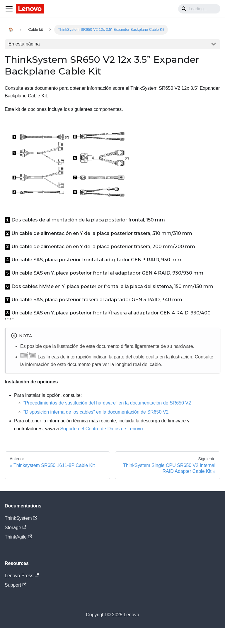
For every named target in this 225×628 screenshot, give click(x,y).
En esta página (24, 43)
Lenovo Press (22, 575)
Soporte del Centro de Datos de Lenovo (101, 428)
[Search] (199, 8)
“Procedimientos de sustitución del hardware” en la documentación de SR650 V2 (107, 402)
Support (15, 585)
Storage (15, 527)
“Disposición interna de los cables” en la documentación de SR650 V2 (95, 411)
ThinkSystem (21, 518)
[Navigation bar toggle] (9, 8)
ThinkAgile (18, 536)
